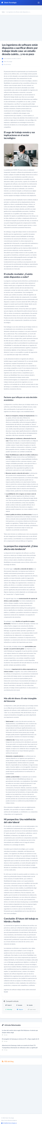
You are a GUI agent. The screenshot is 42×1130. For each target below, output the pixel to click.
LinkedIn (30, 1005)
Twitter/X (8, 1005)
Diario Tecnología (8, 2)
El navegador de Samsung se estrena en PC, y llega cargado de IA (20, 1039)
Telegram (20, 1009)
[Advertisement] (21, 29)
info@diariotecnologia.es (9, 1123)
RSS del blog (8, 1061)
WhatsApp (8, 1009)
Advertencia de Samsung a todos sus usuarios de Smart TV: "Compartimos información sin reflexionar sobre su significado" (20, 1046)
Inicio (3, 12)
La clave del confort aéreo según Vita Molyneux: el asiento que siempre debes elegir (20, 1031)
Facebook (19, 1005)
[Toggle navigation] (39, 3)
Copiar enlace (32, 1009)
